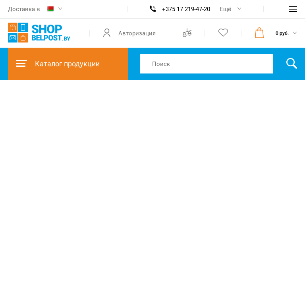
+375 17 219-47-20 (186, 9)
